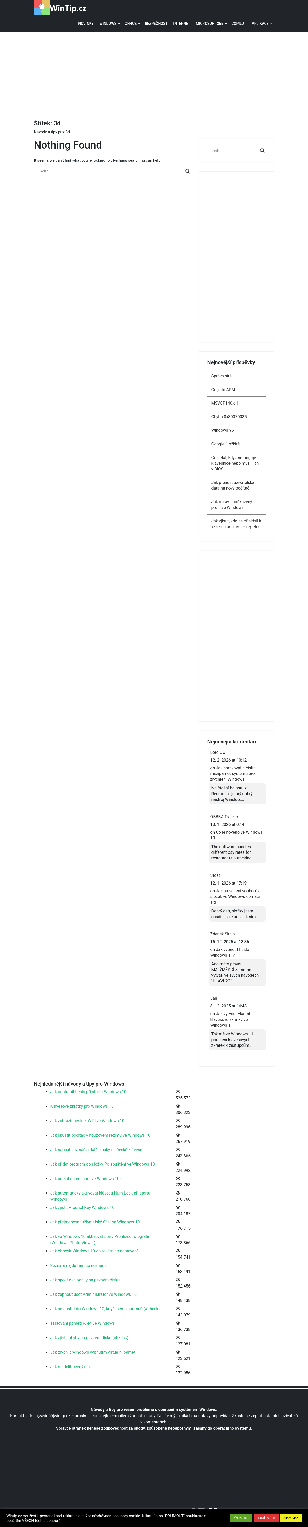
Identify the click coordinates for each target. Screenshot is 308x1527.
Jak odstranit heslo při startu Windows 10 (88, 1091)
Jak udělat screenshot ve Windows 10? (86, 1178)
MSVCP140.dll (224, 403)
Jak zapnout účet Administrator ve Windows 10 (93, 1294)
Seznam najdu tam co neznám (78, 1265)
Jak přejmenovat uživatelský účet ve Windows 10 (95, 1222)
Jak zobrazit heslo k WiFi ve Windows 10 (87, 1120)
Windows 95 (222, 430)
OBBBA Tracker (224, 816)
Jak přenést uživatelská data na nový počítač (232, 485)
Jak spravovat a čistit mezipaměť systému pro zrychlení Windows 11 (232, 773)
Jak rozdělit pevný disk (71, 1366)
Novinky (86, 23)
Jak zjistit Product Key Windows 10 (82, 1207)
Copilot (239, 23)
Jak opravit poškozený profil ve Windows (231, 504)
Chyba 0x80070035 (229, 416)
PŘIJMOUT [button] (241, 1518)
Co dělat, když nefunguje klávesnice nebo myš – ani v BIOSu (235, 463)
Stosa (215, 875)
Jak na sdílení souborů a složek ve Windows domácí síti (235, 896)
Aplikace (260, 23)
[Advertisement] (171, 70)
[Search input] (110, 171)
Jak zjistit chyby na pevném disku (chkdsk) (89, 1337)
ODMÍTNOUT (266, 1518)
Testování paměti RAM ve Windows (82, 1323)
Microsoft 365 (209, 23)
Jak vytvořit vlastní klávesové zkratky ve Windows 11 (230, 1019)
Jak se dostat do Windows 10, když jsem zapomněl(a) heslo (105, 1308)
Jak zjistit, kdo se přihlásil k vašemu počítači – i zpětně (236, 523)
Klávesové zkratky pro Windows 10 (82, 1106)
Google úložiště (226, 443)
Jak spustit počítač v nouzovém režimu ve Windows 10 (100, 1135)
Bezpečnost (156, 23)
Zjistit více (290, 1518)
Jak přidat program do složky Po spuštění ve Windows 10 (102, 1164)
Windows (107, 23)
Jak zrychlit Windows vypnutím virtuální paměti (93, 1352)
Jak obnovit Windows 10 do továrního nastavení (94, 1251)
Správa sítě (221, 376)
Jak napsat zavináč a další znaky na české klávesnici (98, 1149)
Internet (181, 23)
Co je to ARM (223, 389)
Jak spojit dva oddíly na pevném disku (85, 1279)
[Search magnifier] (187, 171)
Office (131, 23)
